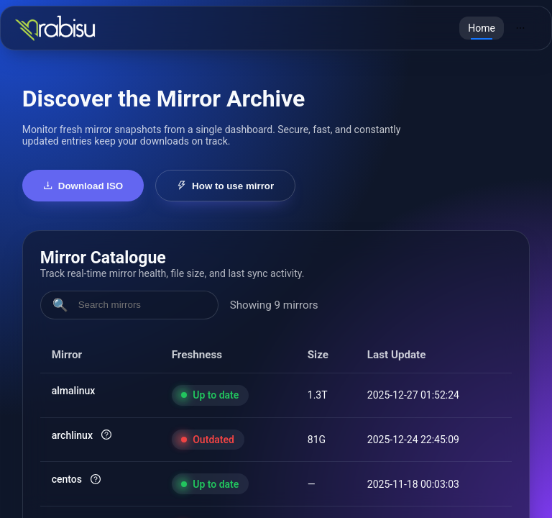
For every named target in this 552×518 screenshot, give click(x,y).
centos (67, 479)
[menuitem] (481, 28)
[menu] (498, 28)
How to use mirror (225, 186)
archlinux (72, 435)
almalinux (74, 390)
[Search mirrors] (141, 305)
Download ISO (83, 186)
